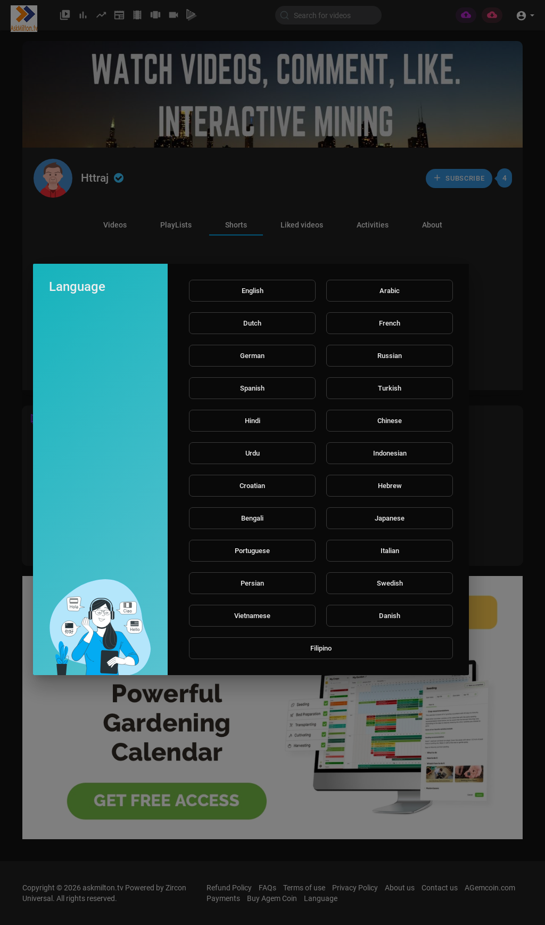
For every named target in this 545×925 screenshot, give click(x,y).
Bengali (252, 518)
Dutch (252, 323)
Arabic (389, 291)
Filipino (321, 648)
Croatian (252, 486)
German (252, 356)
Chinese (389, 421)
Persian (252, 583)
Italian (390, 551)
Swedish (390, 583)
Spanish (252, 388)
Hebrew (390, 486)
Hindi (252, 421)
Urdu (252, 453)
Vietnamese (252, 616)
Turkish (389, 388)
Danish (389, 616)
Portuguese (252, 551)
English (252, 291)
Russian (389, 356)
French (389, 323)
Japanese (389, 518)
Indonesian (390, 453)
